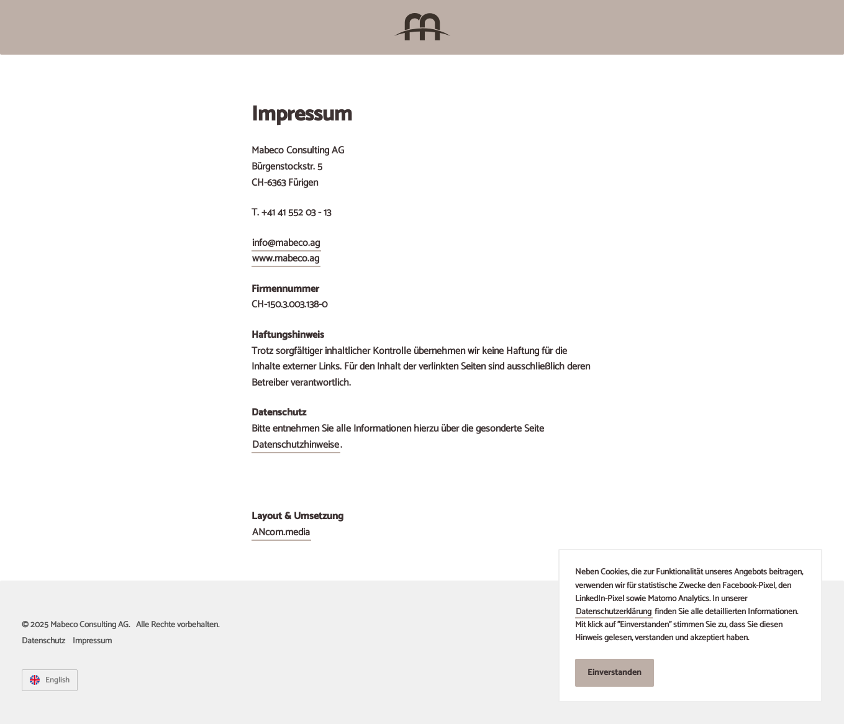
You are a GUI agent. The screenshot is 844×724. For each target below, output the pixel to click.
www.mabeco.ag (285, 258)
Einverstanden (615, 672)
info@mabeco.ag (286, 243)
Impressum (92, 641)
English (56, 680)
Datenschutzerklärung (613, 611)
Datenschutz (43, 641)
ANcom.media (281, 532)
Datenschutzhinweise (295, 445)
